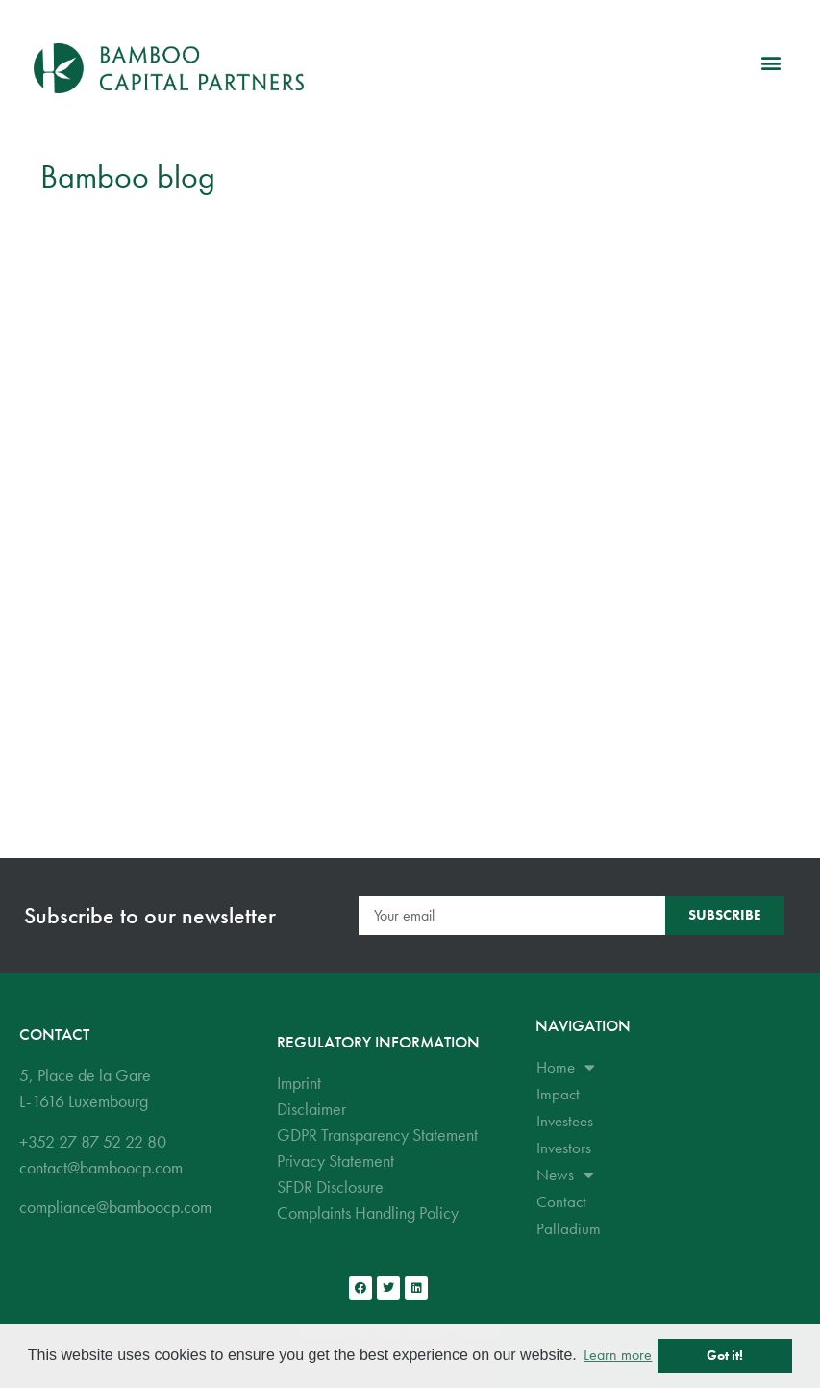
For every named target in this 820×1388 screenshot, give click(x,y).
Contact (561, 1201)
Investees (564, 1120)
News (565, 1174)
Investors (563, 1147)
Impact (558, 1093)
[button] (770, 63)
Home (565, 1066)
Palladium (568, 1228)
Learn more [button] (618, 1355)
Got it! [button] (725, 1355)
